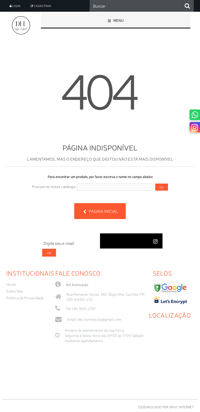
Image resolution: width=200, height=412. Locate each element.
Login (15, 6)
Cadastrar (40, 6)
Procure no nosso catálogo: (54, 186)
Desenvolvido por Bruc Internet (166, 407)
